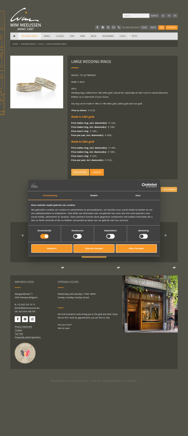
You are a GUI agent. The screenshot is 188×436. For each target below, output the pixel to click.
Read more (80, 172)
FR (169, 15)
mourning (108, 37)
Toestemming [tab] (50, 195)
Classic (60, 37)
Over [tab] (138, 195)
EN (175, 15)
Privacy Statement (23, 378)
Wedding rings (29, 37)
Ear (72, 37)
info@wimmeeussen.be (28, 359)
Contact (171, 27)
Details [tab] (94, 195)
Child (123, 37)
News (153, 27)
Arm (82, 37)
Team (144, 27)
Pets (134, 37)
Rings (47, 37)
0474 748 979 (28, 363)
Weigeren (52, 248)
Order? (96, 172)
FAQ (161, 27)
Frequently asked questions (28, 389)
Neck (93, 37)
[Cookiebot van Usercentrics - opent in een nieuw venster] (144, 185)
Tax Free (19, 385)
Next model (169, 189)
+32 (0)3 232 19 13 (128, 27)
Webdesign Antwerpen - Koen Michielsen (120, 432)
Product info (95, 432)
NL (163, 15)
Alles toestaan (136, 248)
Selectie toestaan (94, 248)
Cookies (18, 382)
